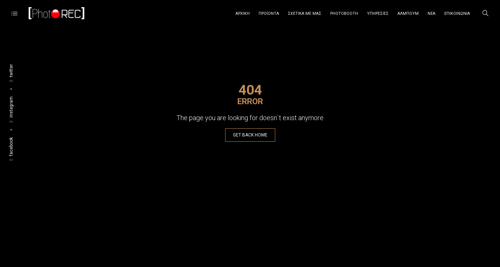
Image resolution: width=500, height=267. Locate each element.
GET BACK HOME (250, 135)
